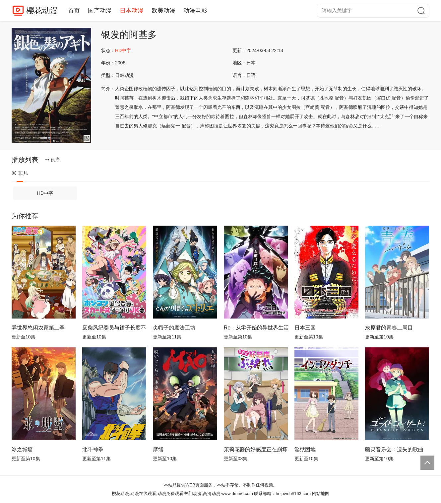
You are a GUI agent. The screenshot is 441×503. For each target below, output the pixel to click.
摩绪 (158, 449)
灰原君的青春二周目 (389, 327)
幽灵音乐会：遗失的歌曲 (394, 449)
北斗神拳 (92, 449)
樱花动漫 (42, 10)
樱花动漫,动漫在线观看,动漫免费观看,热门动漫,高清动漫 (166, 493)
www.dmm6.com (237, 493)
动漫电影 (195, 10)
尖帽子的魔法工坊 (174, 327)
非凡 (20, 173)
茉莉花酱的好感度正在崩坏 (255, 449)
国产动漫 (100, 10)
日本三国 (305, 327)
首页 (74, 10)
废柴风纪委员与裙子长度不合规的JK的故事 (114, 327)
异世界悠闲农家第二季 (38, 327)
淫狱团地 (305, 449)
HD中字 (45, 193)
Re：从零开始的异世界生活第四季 (256, 327)
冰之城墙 (22, 449)
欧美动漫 (163, 10)
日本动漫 (132, 10)
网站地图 (320, 493)
